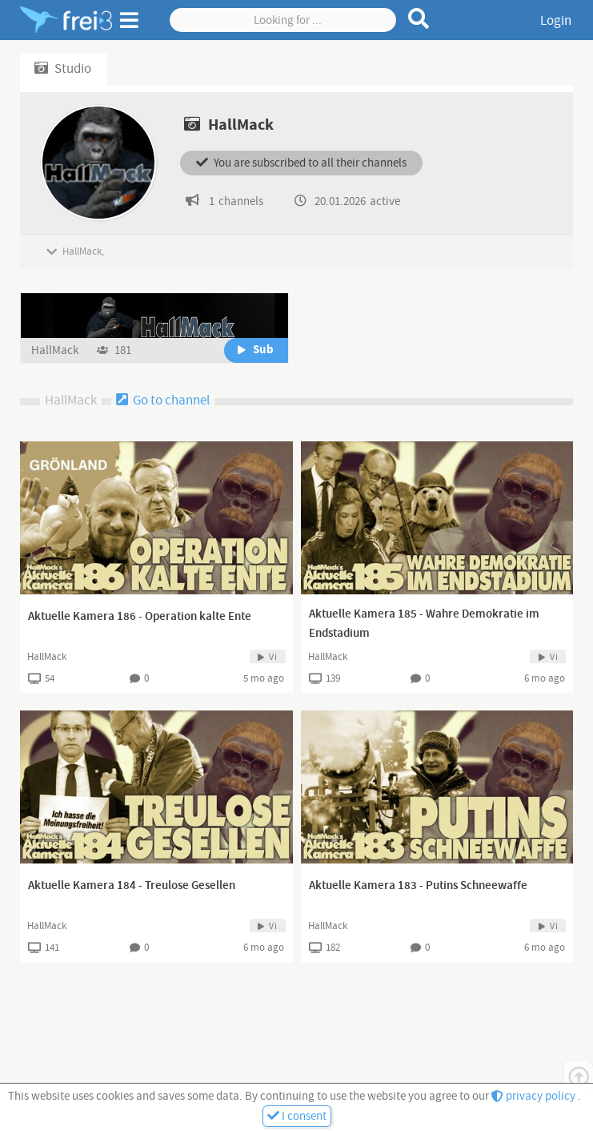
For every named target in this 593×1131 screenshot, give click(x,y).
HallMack (56, 350)
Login (555, 21)
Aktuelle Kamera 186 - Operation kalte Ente (139, 617)
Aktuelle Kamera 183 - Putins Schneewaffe (418, 886)
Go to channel (163, 400)
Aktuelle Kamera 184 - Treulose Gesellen (131, 886)
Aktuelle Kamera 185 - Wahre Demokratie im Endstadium (424, 624)
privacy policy (534, 1096)
